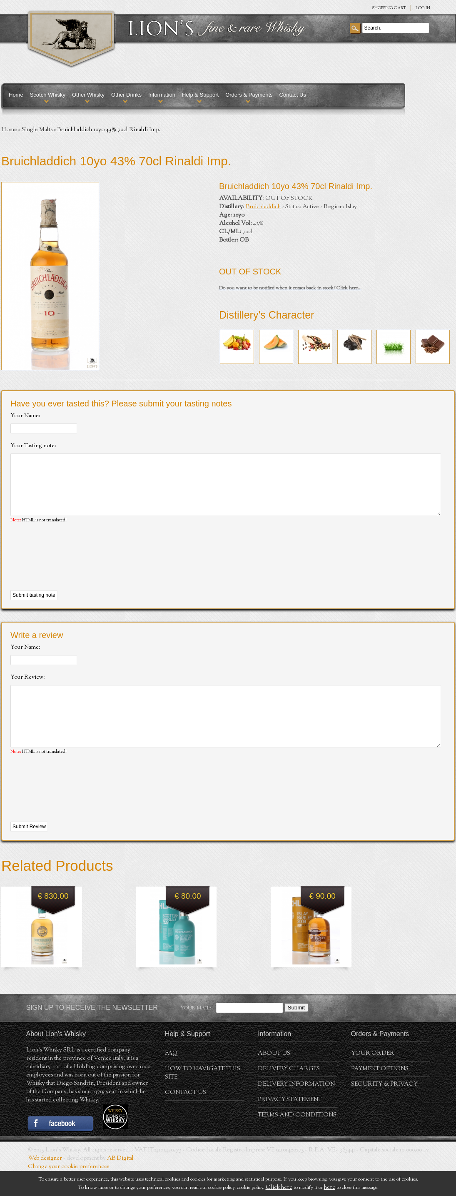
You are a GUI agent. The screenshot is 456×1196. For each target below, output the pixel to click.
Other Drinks (126, 95)
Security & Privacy (384, 1109)
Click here (279, 1188)
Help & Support (200, 95)
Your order (372, 1078)
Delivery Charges (289, 1094)
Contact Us (292, 95)
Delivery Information (296, 1109)
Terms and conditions (297, 1140)
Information (161, 95)
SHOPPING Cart (389, 8)
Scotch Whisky (47, 95)
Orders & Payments (248, 95)
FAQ (171, 1078)
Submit (296, 1032)
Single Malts (37, 130)
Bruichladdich (263, 207)
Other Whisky (88, 95)
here (329, 1188)
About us (274, 1078)
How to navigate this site (202, 1098)
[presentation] (73, 569)
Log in (423, 8)
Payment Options (380, 1094)
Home (16, 95)
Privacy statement (290, 1125)
